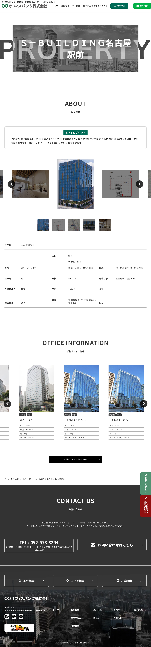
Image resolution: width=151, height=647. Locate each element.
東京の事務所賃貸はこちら (145, 507)
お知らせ (65, 6)
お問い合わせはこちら (112, 544)
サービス (76, 6)
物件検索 (119, 5)
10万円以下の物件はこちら (95, 6)
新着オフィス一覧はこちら (75, 459)
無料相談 (142, 5)
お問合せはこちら (145, 485)
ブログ (116, 610)
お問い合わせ (140, 610)
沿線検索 (124, 581)
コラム (96, 617)
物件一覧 (27, 479)
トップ (55, 6)
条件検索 (15, 479)
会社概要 (97, 610)
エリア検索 (75, 581)
